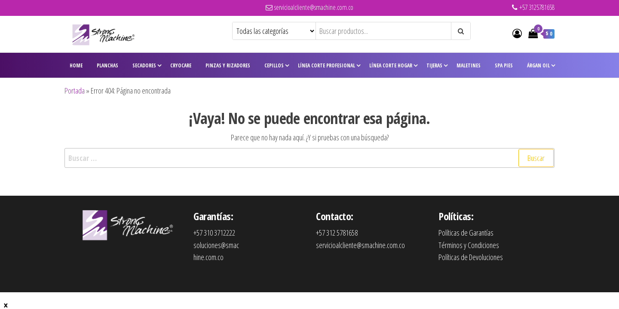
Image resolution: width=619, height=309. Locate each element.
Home (76, 65)
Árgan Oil (538, 65)
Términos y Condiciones (468, 245)
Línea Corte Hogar (390, 65)
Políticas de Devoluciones (470, 257)
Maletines (469, 65)
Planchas (107, 65)
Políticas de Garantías (465, 232)
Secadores (144, 65)
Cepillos (274, 65)
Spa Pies (504, 65)
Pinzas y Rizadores (227, 65)
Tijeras (434, 65)
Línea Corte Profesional (326, 65)
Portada (74, 90)
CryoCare (180, 65)
